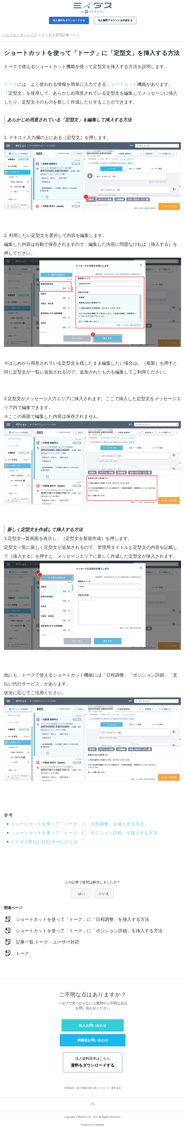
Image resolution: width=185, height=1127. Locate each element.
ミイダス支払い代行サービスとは (44, 841)
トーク (10, 84)
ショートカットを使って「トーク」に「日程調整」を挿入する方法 (77, 824)
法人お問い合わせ (92, 1025)
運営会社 (116, 1088)
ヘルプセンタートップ (19, 35)
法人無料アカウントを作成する (115, 20)
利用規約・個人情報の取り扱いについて (86, 1088)
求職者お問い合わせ (92, 1040)
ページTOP (92, 1104)
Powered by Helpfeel (92, 1125)
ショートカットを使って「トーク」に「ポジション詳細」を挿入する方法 (84, 832)
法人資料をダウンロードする (69, 20)
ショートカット (121, 84)
